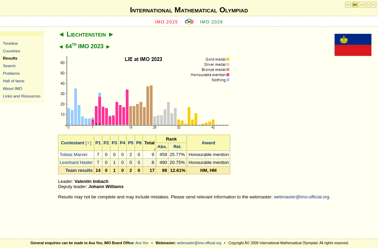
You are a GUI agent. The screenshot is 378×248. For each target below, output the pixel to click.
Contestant (72, 142)
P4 (122, 142)
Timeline (10, 43)
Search (9, 65)
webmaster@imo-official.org (301, 196)
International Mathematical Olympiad (189, 10)
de (348, 5)
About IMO (12, 88)
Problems (11, 73)
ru (373, 5)
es (362, 5)
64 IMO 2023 (84, 46)
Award (208, 142)
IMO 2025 (166, 21)
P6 (139, 142)
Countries (11, 51)
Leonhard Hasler (75, 162)
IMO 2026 (211, 21)
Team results (78, 170)
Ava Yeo (141, 243)
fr (368, 5)
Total (149, 142)
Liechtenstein (86, 34)
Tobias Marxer (73, 154)
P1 (98, 142)
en (355, 5)
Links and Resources (22, 96)
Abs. (162, 146)
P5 (130, 142)
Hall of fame (13, 81)
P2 (106, 142)
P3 (114, 142)
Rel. (178, 146)
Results (10, 58)
